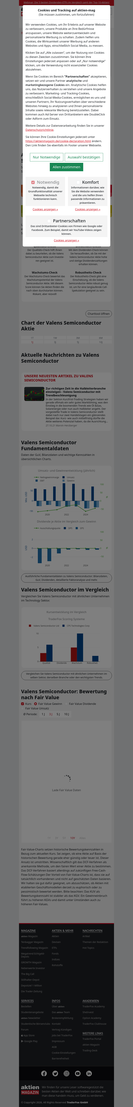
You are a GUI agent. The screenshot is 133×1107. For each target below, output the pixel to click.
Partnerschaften (69, 221)
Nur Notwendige (46, 157)
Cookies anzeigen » (45, 209)
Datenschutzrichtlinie (39, 130)
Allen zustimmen (66, 167)
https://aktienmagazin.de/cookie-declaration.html (58, 141)
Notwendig (48, 182)
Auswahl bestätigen (84, 157)
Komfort (90, 182)
